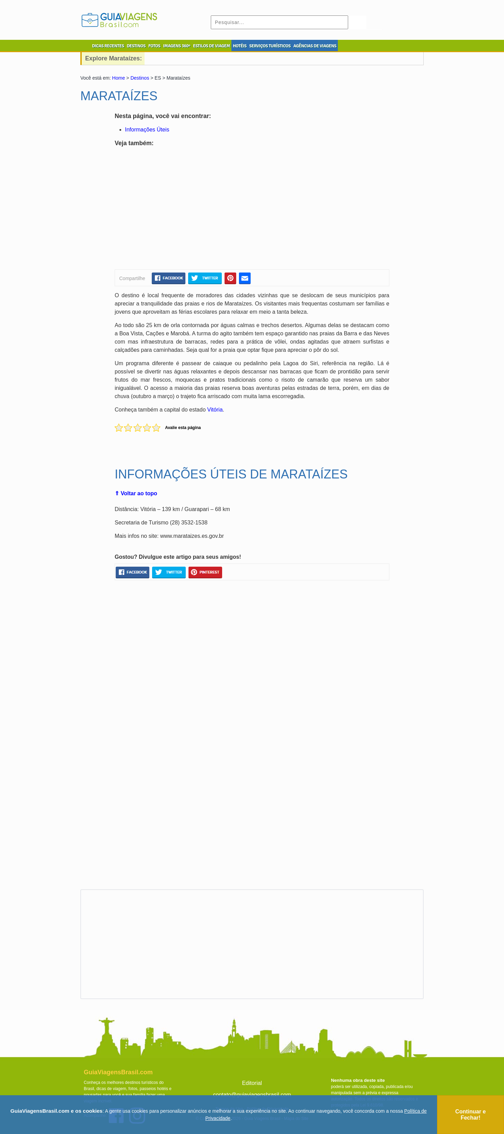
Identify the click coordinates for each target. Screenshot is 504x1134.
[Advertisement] (181, 209)
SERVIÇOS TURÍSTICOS (269, 46)
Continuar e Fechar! (470, 1115)
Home (118, 78)
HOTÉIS (240, 46)
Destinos (139, 78)
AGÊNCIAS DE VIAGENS (314, 46)
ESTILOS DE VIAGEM (211, 46)
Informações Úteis (147, 129)
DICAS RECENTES (108, 46)
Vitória (215, 410)
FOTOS (154, 46)
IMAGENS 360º (176, 46)
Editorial (252, 1083)
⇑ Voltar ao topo (136, 493)
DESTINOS (136, 46)
